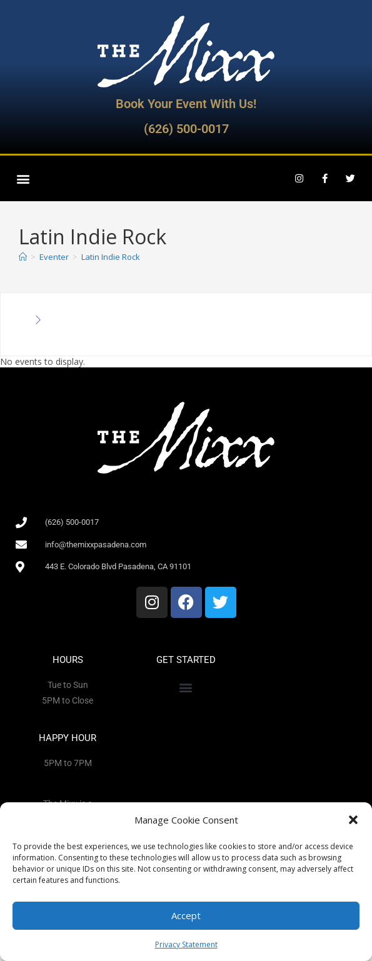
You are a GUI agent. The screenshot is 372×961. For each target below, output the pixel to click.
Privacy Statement (186, 944)
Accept (186, 915)
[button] (353, 820)
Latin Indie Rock (110, 256)
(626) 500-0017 (186, 128)
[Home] (23, 256)
